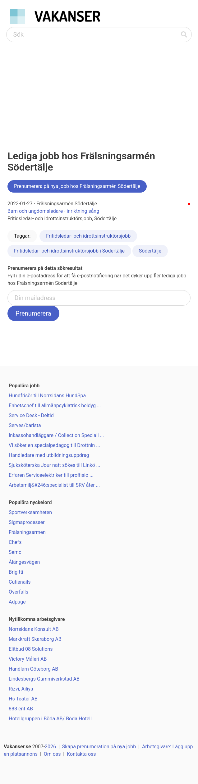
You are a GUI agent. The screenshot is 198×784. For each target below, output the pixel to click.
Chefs (15, 542)
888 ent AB (21, 709)
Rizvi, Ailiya (21, 689)
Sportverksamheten (30, 512)
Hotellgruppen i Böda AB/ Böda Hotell (50, 719)
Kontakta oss (81, 754)
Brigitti (16, 572)
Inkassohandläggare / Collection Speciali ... (56, 435)
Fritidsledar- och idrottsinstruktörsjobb (88, 236)
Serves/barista (25, 425)
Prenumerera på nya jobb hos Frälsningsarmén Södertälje (77, 186)
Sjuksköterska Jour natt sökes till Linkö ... (54, 465)
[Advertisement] (99, 88)
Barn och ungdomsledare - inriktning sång (53, 211)
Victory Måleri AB (28, 659)
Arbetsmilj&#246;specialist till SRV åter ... (54, 485)
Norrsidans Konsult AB (34, 629)
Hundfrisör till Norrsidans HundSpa (47, 396)
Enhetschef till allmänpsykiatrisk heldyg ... (55, 405)
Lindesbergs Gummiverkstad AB (44, 679)
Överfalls (18, 592)
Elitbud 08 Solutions (31, 649)
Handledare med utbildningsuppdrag (49, 455)
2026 (50, 747)
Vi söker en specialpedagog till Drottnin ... (54, 445)
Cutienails (19, 582)
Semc (15, 552)
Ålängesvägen (24, 562)
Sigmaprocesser (27, 522)
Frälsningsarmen (27, 532)
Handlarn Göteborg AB (33, 669)
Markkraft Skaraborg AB (35, 639)
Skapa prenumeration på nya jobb (99, 747)
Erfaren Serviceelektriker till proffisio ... (51, 475)
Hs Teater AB (23, 699)
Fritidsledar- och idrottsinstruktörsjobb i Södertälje (69, 251)
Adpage (17, 602)
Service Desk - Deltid (31, 415)
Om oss (52, 754)
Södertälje (150, 251)
